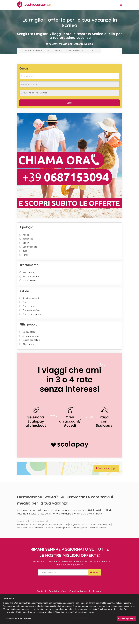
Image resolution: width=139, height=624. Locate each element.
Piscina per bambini (32, 314)
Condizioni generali (79, 591)
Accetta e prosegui (126, 618)
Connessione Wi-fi (31, 310)
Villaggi (26, 234)
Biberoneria (28, 344)
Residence (27, 238)
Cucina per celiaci (31, 340)
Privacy (97, 591)
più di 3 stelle (28, 331)
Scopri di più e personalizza (18, 618)
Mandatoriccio (104, 524)
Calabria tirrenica (74, 50)
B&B (24, 250)
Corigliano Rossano (78, 524)
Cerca (69, 102)
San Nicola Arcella (25, 528)
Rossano (49, 528)
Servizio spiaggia (31, 298)
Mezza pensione (30, 276)
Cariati (67, 528)
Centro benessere (31, 306)
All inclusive (28, 272)
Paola (84, 528)
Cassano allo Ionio (97, 528)
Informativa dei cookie (85, 612)
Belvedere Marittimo (58, 524)
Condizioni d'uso (57, 591)
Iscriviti (95, 572)
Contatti (41, 591)
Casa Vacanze (29, 246)
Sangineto (42, 524)
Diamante (76, 528)
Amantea (39, 528)
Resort (25, 242)
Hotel (25, 254)
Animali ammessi (30, 336)
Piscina (25, 302)
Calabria (58, 50)
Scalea (90, 50)
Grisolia (92, 524)
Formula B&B (29, 280)
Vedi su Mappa (106, 468)
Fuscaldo (58, 528)
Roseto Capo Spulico (26, 524)
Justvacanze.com (33, 50)
